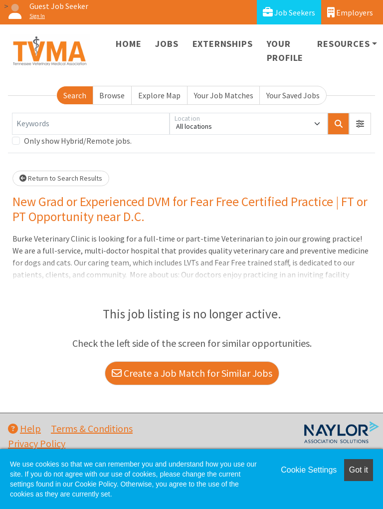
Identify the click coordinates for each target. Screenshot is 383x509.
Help (24, 428)
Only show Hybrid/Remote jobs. (78, 141)
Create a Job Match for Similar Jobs (192, 373)
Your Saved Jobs (293, 95)
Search (74, 95)
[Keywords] (91, 124)
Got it (358, 470)
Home (128, 43)
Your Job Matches (223, 95)
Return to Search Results (60, 178)
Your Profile (285, 50)
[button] (360, 124)
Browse (112, 95)
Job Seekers (289, 12)
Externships (222, 43)
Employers (350, 12)
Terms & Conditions (92, 428)
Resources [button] (343, 43)
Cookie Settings (309, 470)
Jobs (166, 43)
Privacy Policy (36, 443)
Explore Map (159, 95)
